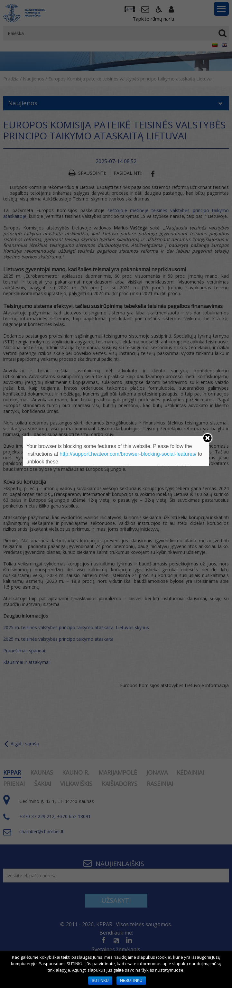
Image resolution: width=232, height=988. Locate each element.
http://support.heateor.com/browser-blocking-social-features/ (128, 454)
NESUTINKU (131, 980)
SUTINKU (100, 980)
